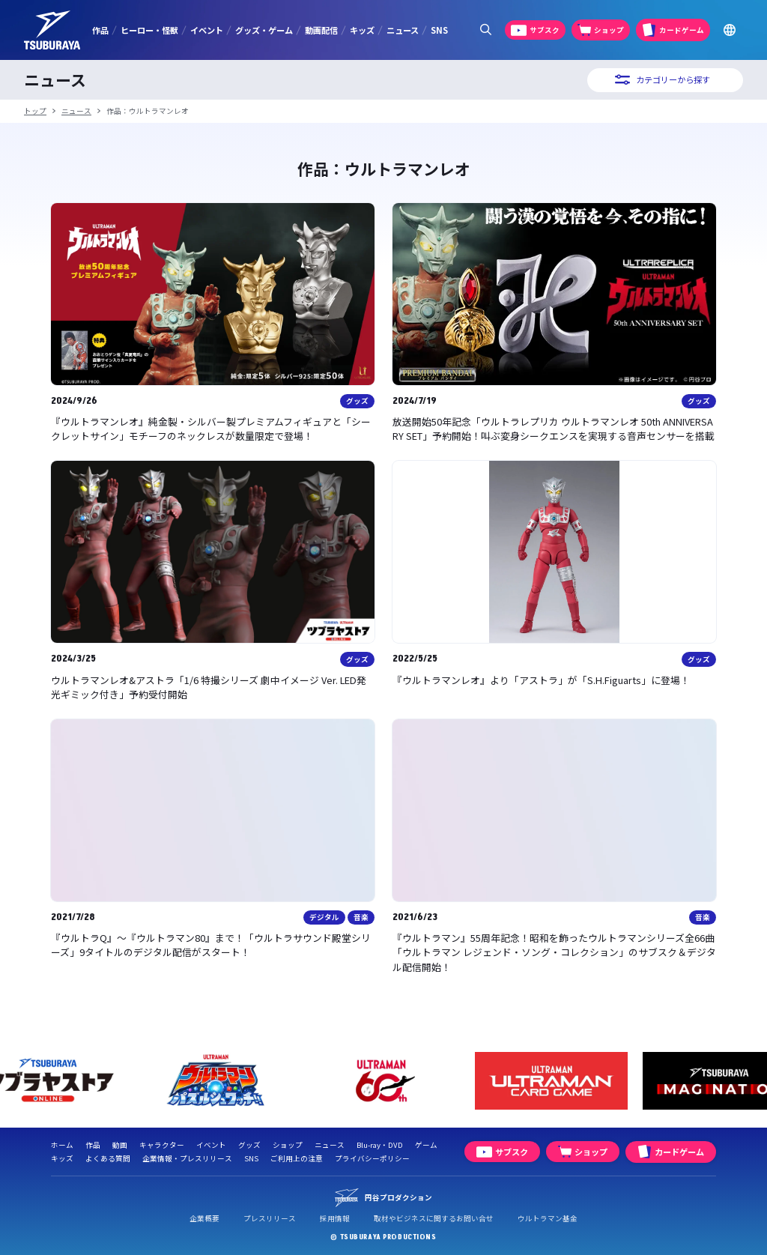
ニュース (402, 30)
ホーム (62, 1145)
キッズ (362, 30)
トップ (35, 111)
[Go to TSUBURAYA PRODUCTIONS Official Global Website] (729, 29)
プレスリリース (269, 1218)
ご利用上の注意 (296, 1158)
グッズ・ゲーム (264, 30)
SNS (439, 30)
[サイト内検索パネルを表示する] (485, 29)
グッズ (249, 1145)
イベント (206, 30)
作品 (100, 30)
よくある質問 (107, 1158)
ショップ (288, 1145)
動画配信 (321, 30)
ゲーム (426, 1145)
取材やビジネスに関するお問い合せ (434, 1218)
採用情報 (335, 1218)
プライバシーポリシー (372, 1158)
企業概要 (204, 1218)
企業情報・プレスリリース (187, 1158)
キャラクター (161, 1145)
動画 (119, 1145)
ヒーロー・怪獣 (149, 30)
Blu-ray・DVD (380, 1145)
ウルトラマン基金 (547, 1218)
